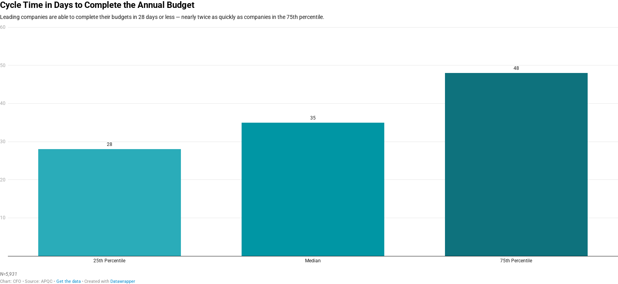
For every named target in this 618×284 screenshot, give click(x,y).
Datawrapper (122, 281)
